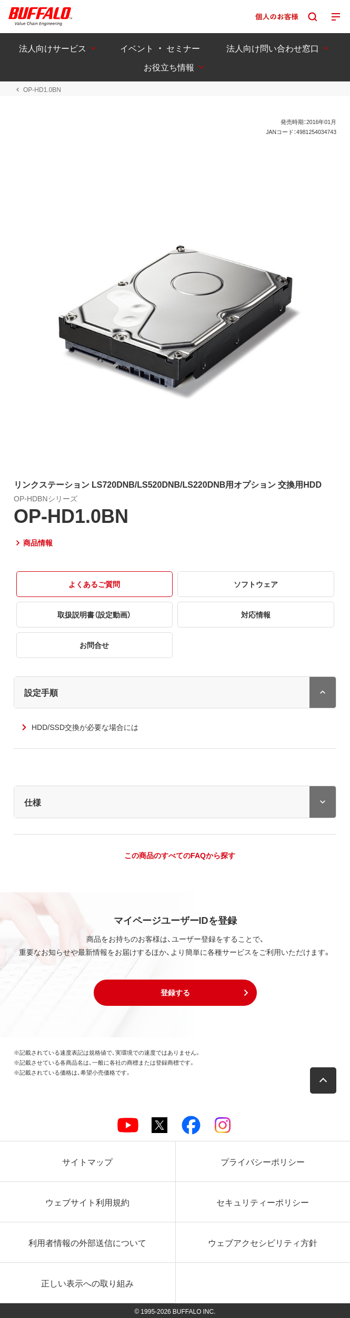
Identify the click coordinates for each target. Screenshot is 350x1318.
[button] (175, 993)
